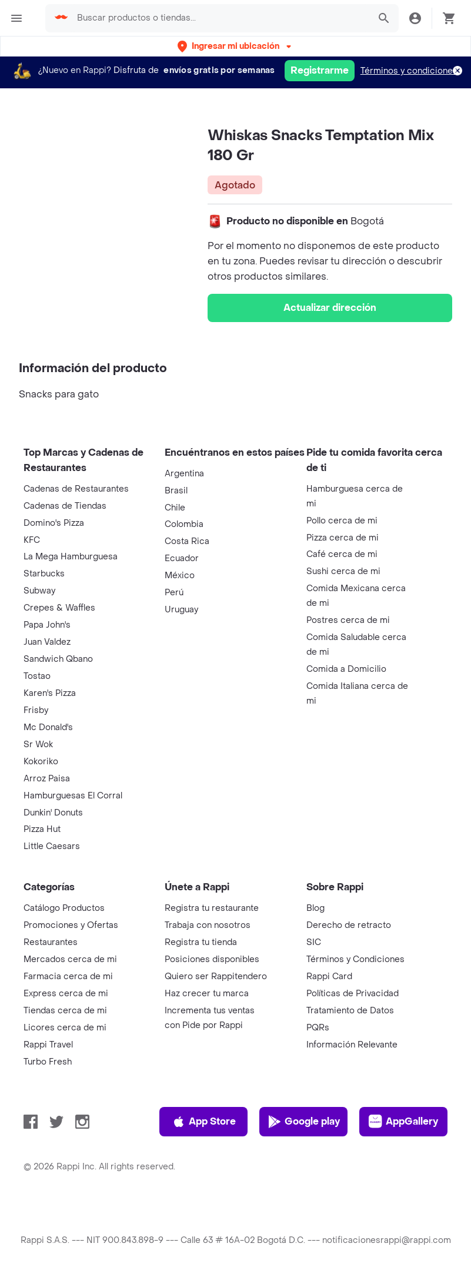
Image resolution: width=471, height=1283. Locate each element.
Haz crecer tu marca (207, 993)
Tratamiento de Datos (350, 1010)
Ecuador (182, 558)
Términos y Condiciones (355, 959)
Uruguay (181, 609)
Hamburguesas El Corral (73, 795)
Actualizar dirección (329, 307)
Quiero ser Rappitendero (216, 976)
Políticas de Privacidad (352, 993)
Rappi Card (329, 976)
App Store (204, 1122)
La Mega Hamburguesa (71, 556)
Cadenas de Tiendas (65, 506)
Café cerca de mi (342, 554)
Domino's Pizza (54, 523)
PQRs (317, 1027)
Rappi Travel (48, 1044)
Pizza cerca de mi (342, 537)
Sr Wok (38, 744)
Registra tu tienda (201, 942)
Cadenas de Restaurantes (76, 489)
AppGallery (403, 1122)
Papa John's (47, 625)
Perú (174, 592)
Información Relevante (351, 1044)
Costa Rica (187, 541)
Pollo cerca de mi (342, 520)
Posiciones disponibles (212, 959)
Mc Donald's (48, 727)
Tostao (37, 676)
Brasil (176, 490)
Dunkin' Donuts (53, 812)
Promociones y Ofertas (71, 925)
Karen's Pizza (50, 693)
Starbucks (44, 573)
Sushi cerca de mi (343, 571)
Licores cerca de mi (65, 1027)
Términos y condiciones (408, 71)
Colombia (184, 524)
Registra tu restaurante (212, 908)
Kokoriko (41, 761)
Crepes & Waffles (59, 608)
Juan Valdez (47, 642)
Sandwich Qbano (58, 659)
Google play (304, 1122)
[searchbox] (219, 18)
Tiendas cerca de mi (65, 1010)
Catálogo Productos (64, 908)
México (180, 575)
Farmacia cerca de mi (68, 976)
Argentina (184, 473)
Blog (315, 908)
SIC (313, 942)
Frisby (36, 710)
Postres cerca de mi (348, 620)
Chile (175, 507)
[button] (235, 46)
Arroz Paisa (47, 778)
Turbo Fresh (48, 1061)
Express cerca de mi (66, 993)
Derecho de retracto (348, 925)
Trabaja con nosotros (207, 925)
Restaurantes (51, 942)
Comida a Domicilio (346, 669)
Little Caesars (52, 846)
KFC (32, 540)
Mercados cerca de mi (70, 959)
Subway (39, 590)
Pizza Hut (42, 829)
